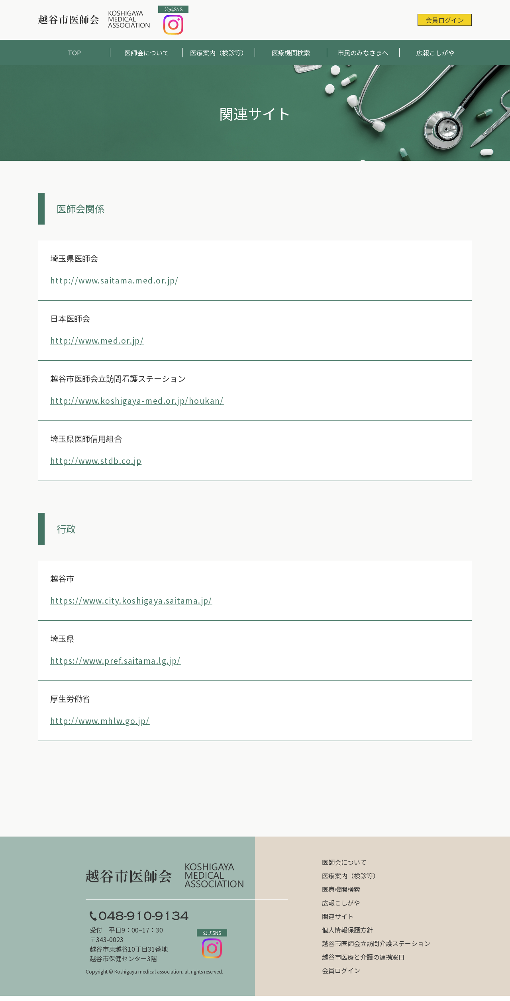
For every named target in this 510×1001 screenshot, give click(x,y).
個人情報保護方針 (347, 932)
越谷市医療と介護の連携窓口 (363, 959)
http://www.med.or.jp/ (98, 340)
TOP (74, 52)
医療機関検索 (291, 52)
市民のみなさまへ (362, 52)
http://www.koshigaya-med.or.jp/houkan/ (139, 400)
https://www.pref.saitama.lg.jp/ (118, 660)
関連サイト (338, 918)
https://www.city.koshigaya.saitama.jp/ (134, 600)
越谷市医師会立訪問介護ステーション (376, 945)
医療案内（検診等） (218, 52)
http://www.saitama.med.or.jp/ (117, 280)
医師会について (146, 52)
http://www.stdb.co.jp (97, 460)
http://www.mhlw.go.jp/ (101, 720)
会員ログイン (445, 20)
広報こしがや (435, 52)
